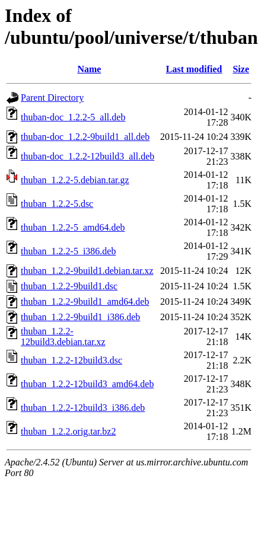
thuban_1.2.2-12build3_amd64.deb (87, 384)
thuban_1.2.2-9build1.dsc (69, 286)
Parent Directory (52, 97)
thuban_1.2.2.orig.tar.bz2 (68, 431)
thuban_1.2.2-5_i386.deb (68, 251)
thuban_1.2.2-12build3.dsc (71, 360)
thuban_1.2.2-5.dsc (57, 204)
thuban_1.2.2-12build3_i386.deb (83, 408)
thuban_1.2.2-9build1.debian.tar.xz (87, 271)
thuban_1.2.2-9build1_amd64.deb (85, 301)
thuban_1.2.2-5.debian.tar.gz (75, 180)
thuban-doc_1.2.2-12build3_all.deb (87, 156)
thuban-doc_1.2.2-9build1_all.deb (85, 137)
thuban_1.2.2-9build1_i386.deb (80, 317)
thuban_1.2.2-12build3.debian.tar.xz (63, 336)
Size (240, 69)
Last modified (194, 69)
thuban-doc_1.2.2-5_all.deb (73, 117)
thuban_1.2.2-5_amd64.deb (73, 227)
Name (89, 69)
